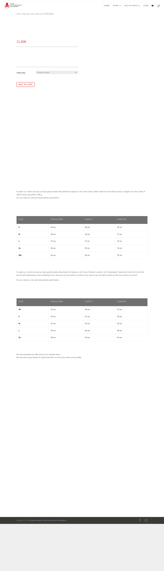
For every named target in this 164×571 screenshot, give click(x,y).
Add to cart (25, 84)
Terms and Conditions (59, 520)
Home (107, 6)
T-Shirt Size (21, 73)
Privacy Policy (46, 520)
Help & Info (130, 6)
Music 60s (25, 14)
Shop (116, 6)
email (135, 275)
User (146, 6)
